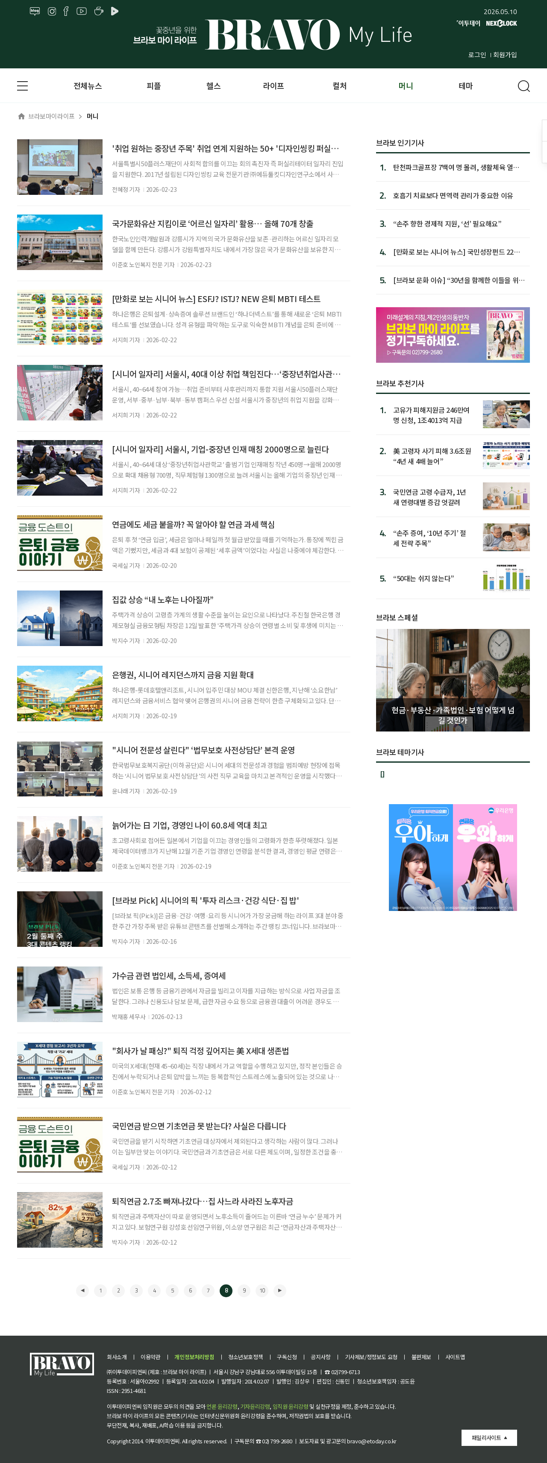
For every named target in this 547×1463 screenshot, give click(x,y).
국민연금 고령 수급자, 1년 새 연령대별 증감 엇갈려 (429, 497)
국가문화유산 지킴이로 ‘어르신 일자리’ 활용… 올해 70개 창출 (212, 223)
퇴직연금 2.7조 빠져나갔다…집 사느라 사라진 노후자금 (202, 1201)
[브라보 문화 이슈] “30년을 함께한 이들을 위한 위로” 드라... (459, 280)
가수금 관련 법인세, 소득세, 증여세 (169, 975)
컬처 (339, 85)
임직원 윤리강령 (291, 1406)
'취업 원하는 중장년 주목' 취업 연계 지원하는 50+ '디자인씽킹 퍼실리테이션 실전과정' (252, 148)
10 (262, 1290)
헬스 (213, 85)
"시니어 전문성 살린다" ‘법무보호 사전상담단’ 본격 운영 (203, 749)
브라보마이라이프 (46, 116)
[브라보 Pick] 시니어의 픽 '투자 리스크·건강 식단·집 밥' (205, 900)
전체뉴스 (88, 85)
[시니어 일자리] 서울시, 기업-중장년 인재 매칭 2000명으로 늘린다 (220, 449)
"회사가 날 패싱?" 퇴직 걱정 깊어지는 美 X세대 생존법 (200, 1050)
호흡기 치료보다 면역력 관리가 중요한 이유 (453, 195)
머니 (406, 85)
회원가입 (505, 54)
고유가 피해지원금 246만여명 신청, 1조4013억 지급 (431, 415)
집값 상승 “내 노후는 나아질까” (163, 599)
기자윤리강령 (255, 1406)
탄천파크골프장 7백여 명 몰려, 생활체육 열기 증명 (456, 167)
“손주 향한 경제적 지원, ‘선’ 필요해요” (447, 223)
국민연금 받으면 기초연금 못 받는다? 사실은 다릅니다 (199, 1125)
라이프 (273, 85)
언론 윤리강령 (221, 1406)
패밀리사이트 (486, 1438)
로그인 (477, 54)
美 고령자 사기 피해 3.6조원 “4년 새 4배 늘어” (432, 456)
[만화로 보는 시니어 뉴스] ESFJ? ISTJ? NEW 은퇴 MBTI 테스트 (216, 298)
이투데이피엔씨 (162, 1441)
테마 (466, 85)
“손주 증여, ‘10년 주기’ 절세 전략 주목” (429, 538)
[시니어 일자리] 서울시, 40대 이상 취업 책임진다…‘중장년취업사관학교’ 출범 (238, 373)
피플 (154, 85)
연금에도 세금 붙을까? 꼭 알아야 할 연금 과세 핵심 (193, 524)
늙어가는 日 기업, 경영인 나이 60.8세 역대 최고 (189, 825)
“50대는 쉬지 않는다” (423, 578)
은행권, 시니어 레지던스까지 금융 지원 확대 (183, 674)
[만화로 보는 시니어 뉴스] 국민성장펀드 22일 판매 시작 (456, 252)
